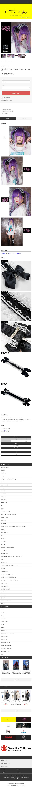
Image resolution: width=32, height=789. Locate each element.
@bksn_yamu (6, 430)
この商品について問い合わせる (7, 111)
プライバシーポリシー (16, 777)
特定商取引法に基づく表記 (6, 100)
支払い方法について (11, 775)
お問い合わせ (19, 772)
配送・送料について (18, 775)
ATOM (17, 778)
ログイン (18, 769)
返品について (4, 98)
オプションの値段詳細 (5, 97)
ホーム (6, 775)
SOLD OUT (16, 93)
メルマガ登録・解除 (24, 777)
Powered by (16, 785)
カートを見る (3, 772)
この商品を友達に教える (5, 109)
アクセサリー (7, 65)
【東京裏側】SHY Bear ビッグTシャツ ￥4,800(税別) (11, 253)
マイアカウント (3, 769)
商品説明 (8, 118)
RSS (14, 778)
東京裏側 (2, 65)
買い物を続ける (4, 113)
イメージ (24, 118)
